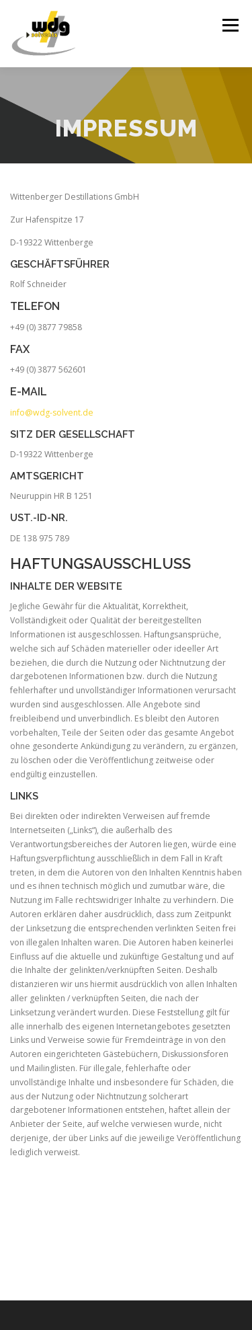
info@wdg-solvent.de (51, 412)
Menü (229, 25)
